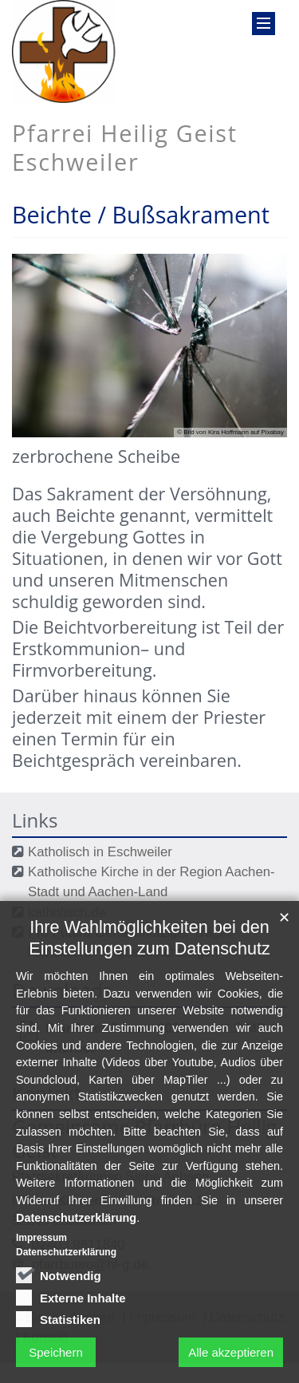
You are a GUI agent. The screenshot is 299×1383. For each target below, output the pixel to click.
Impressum (41, 1262)
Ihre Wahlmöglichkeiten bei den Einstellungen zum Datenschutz (149, 962)
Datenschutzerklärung (76, 1241)
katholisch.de (67, 912)
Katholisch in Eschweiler (100, 851)
